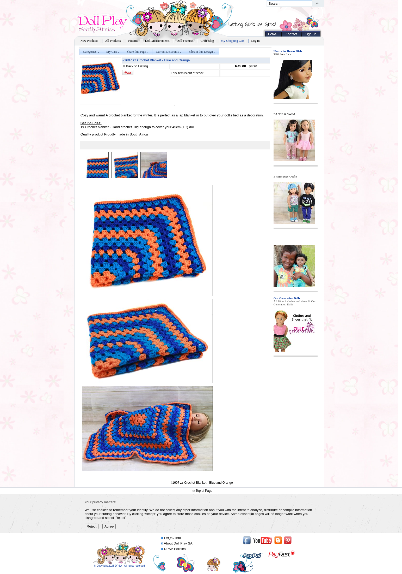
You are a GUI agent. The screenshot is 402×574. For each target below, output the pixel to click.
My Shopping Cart (232, 41)
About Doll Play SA (178, 543)
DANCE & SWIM (284, 114)
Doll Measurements (157, 41)
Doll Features (185, 41)
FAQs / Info (172, 538)
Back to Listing (137, 66)
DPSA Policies (174, 549)
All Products (113, 41)
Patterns (133, 41)
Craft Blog (207, 41)
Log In (255, 41)
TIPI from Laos (282, 54)
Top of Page (204, 491)
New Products (89, 41)
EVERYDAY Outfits (286, 176)
